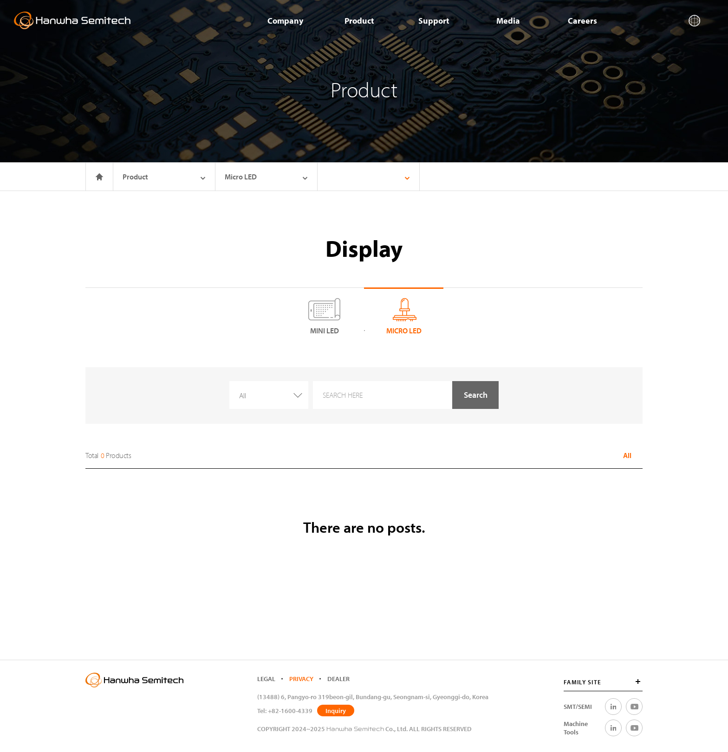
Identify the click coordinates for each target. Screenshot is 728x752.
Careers (582, 20)
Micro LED (266, 176)
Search (476, 394)
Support (433, 20)
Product (359, 20)
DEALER (338, 679)
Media (508, 20)
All (627, 455)
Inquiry (335, 711)
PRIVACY (301, 679)
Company (285, 20)
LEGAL (266, 679)
